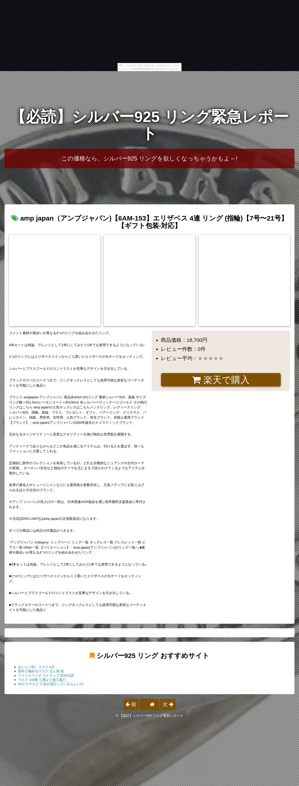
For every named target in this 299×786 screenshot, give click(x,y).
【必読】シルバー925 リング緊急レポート (149, 125)
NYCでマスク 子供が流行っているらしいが (51, 684)
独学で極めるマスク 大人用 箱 (41, 671)
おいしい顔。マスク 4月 (36, 667)
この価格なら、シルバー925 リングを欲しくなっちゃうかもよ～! (149, 158)
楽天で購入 (220, 380)
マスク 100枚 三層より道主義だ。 (43, 680)
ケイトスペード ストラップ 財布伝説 (46, 675)
